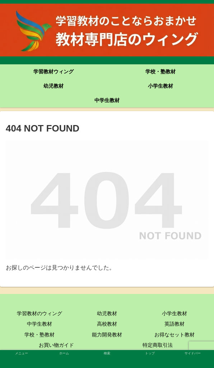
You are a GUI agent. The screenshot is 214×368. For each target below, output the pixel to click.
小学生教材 (174, 313)
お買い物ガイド (56, 345)
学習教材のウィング (39, 313)
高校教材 (107, 324)
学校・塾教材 (39, 334)
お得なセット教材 (174, 334)
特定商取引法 (158, 345)
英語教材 (174, 324)
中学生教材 (39, 324)
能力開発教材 (107, 334)
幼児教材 (107, 313)
